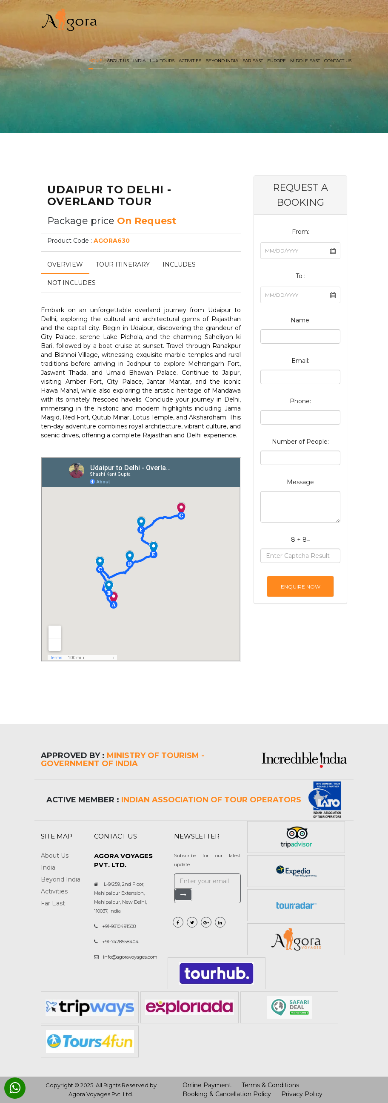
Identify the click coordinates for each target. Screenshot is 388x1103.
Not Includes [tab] (71, 283)
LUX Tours (162, 60)
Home (95, 60)
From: (300, 232)
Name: (301, 320)
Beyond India (221, 60)
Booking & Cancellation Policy (227, 1094)
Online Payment (207, 1085)
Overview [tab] (65, 264)
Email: (300, 361)
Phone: (300, 401)
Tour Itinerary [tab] (123, 264)
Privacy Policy (301, 1094)
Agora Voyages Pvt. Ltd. (100, 1094)
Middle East (305, 60)
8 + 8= (300, 539)
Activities (190, 60)
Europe (276, 60)
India (139, 60)
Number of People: (300, 441)
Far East (252, 60)
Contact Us (337, 60)
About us (118, 60)
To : (300, 276)
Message (300, 482)
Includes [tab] (179, 264)
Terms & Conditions (270, 1085)
